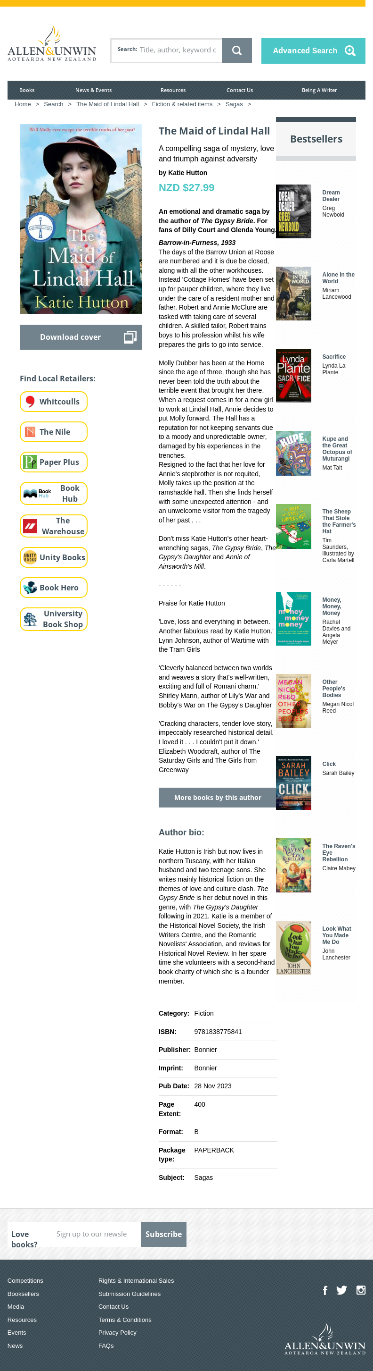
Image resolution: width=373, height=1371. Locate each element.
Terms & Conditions (125, 1319)
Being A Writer (319, 89)
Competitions (25, 1280)
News (15, 1345)
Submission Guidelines (129, 1293)
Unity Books (62, 557)
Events (17, 1332)
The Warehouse (63, 526)
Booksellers (23, 1293)
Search (127, 48)
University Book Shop (63, 619)
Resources (173, 89)
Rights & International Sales (136, 1280)
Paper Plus (59, 462)
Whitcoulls (60, 401)
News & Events (93, 89)
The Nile (55, 432)
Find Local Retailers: (58, 378)
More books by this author (217, 797)
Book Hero (59, 587)
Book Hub (70, 493)
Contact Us (240, 89)
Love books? (24, 1238)
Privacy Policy (117, 1332)
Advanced (305, 50)
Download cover (70, 337)
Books (26, 89)
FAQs (106, 1345)
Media (16, 1306)
